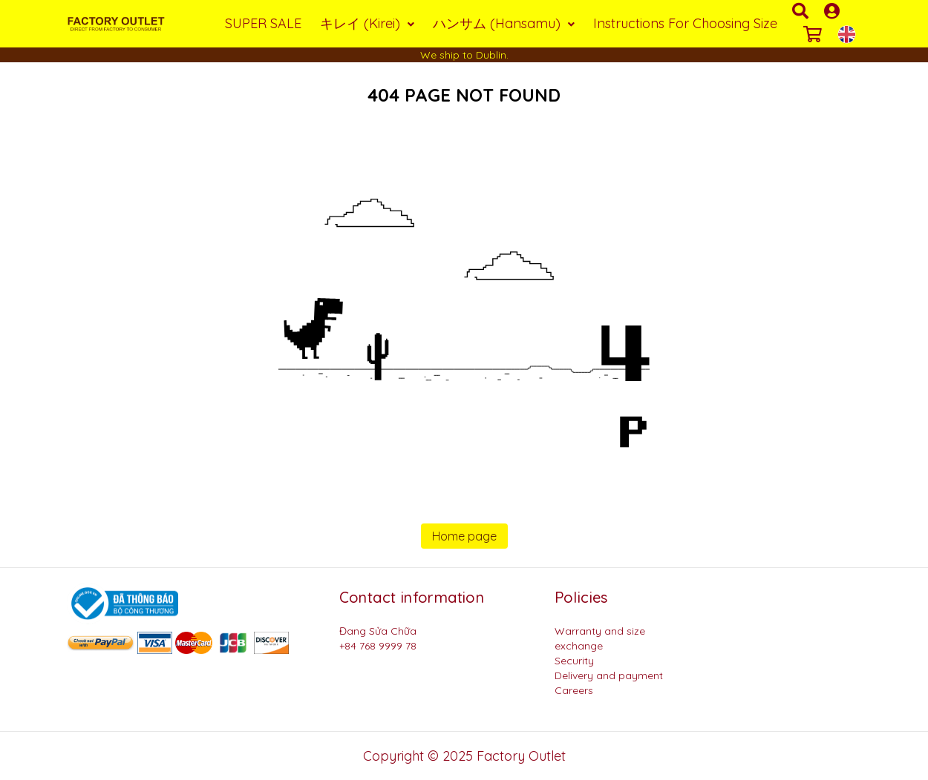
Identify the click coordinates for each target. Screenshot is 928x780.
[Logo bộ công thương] (122, 602)
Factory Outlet (521, 755)
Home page (464, 536)
